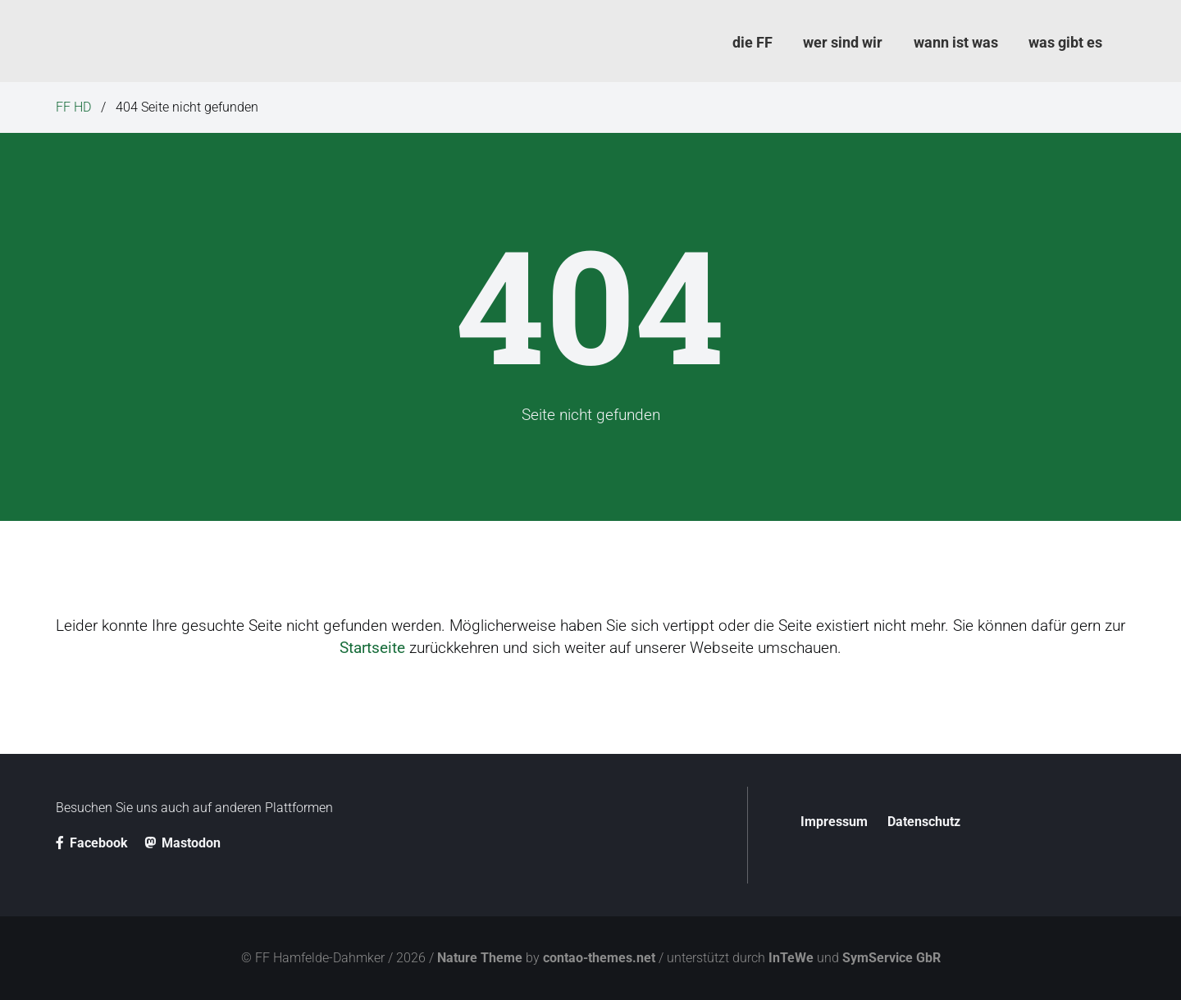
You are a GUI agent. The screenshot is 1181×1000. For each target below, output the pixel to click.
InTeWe (791, 958)
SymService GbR (891, 958)
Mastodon (182, 843)
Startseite (372, 647)
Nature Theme (479, 958)
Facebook (92, 843)
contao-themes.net (599, 958)
